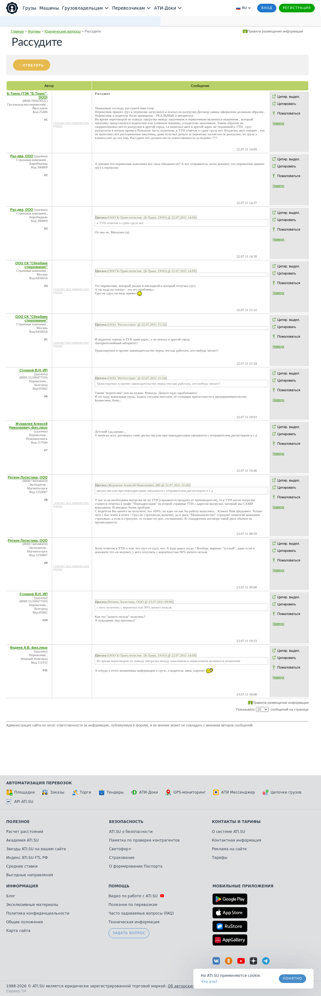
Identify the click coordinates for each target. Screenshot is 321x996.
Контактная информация (236, 840)
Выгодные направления (29, 875)
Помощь (118, 886)
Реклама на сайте (229, 849)
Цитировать (286, 104)
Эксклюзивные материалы (32, 905)
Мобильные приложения (243, 886)
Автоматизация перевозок (39, 783)
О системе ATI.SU (228, 831)
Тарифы (219, 857)
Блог (10, 896)
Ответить (33, 65)
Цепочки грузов (281, 792)
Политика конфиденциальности (37, 913)
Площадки (20, 792)
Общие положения (24, 922)
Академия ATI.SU (22, 840)
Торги (81, 792)
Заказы (53, 792)
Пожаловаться (288, 113)
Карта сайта (18, 931)
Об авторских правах (188, 986)
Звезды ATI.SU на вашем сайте (36, 849)
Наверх (278, 123)
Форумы (34, 31)
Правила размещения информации (275, 31)
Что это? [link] (209, 982)
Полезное (17, 822)
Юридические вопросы (63, 31)
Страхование (121, 857)
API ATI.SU (19, 801)
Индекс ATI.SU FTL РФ (27, 857)
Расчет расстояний (24, 831)
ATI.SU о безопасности (130, 831)
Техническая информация (134, 922)
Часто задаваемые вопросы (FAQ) (141, 913)
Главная (17, 31)
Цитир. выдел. (288, 96)
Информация (22, 886)
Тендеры (111, 792)
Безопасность (126, 822)
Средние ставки (22, 866)
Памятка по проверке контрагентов (144, 840)
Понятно (292, 979)
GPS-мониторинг (185, 792)
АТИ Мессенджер (234, 792)
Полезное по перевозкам (132, 905)
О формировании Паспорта (135, 866)
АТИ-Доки (144, 792)
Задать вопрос (128, 933)
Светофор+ (120, 849)
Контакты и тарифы (236, 822)
